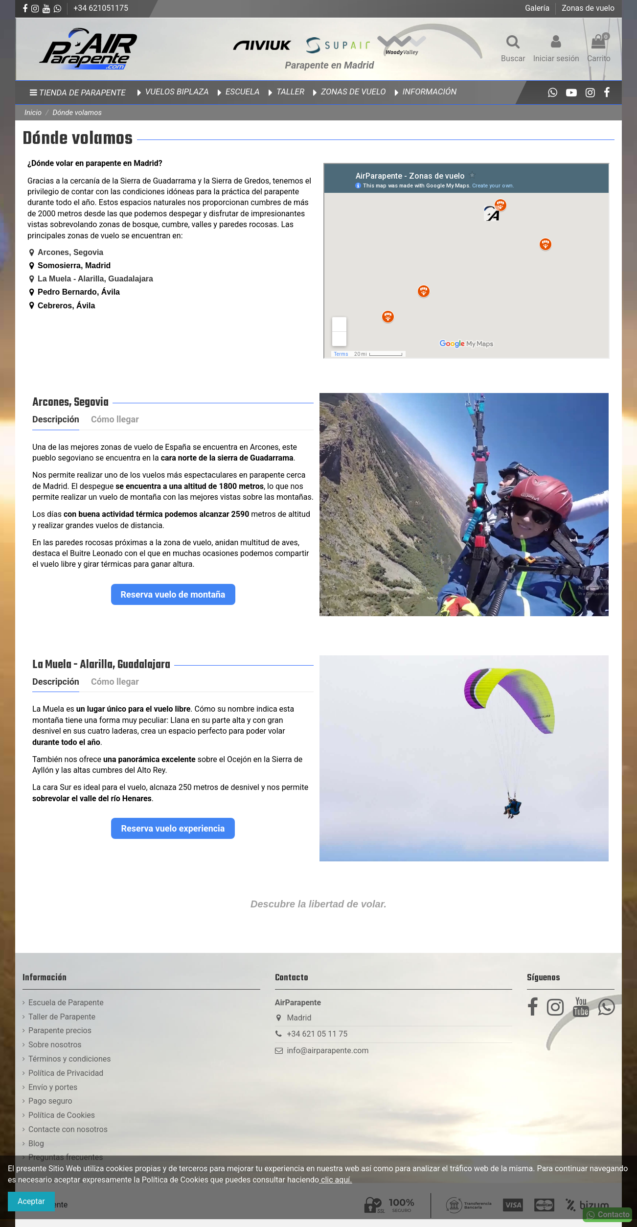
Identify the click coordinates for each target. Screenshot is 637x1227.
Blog (36, 1143)
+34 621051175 (100, 8)
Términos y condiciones (69, 1059)
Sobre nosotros (55, 1044)
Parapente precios (59, 1030)
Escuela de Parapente (66, 1002)
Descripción (55, 419)
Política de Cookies (61, 1115)
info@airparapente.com (327, 1050)
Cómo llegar (115, 419)
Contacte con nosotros (68, 1129)
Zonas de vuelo (588, 8)
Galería (538, 8)
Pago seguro (50, 1101)
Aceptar (31, 1201)
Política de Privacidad (65, 1073)
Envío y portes (52, 1087)
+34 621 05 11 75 (317, 1034)
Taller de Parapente (61, 1016)
